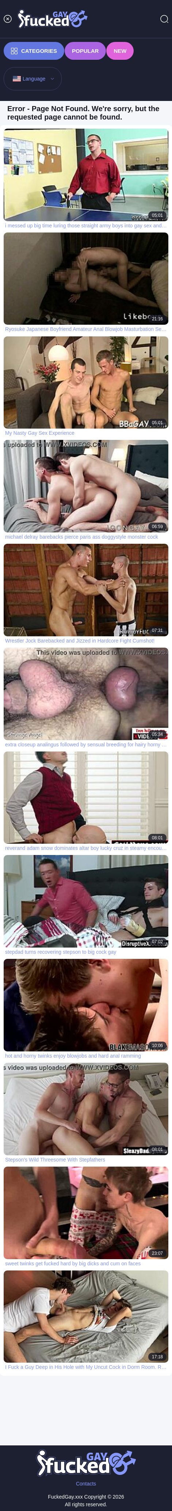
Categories (34, 51)
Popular (85, 51)
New (120, 51)
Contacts (86, 1484)
